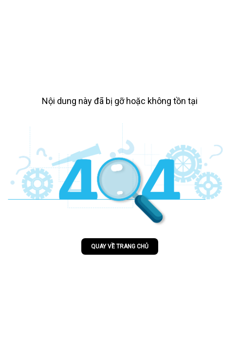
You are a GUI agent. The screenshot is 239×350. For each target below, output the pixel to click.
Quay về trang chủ (119, 246)
